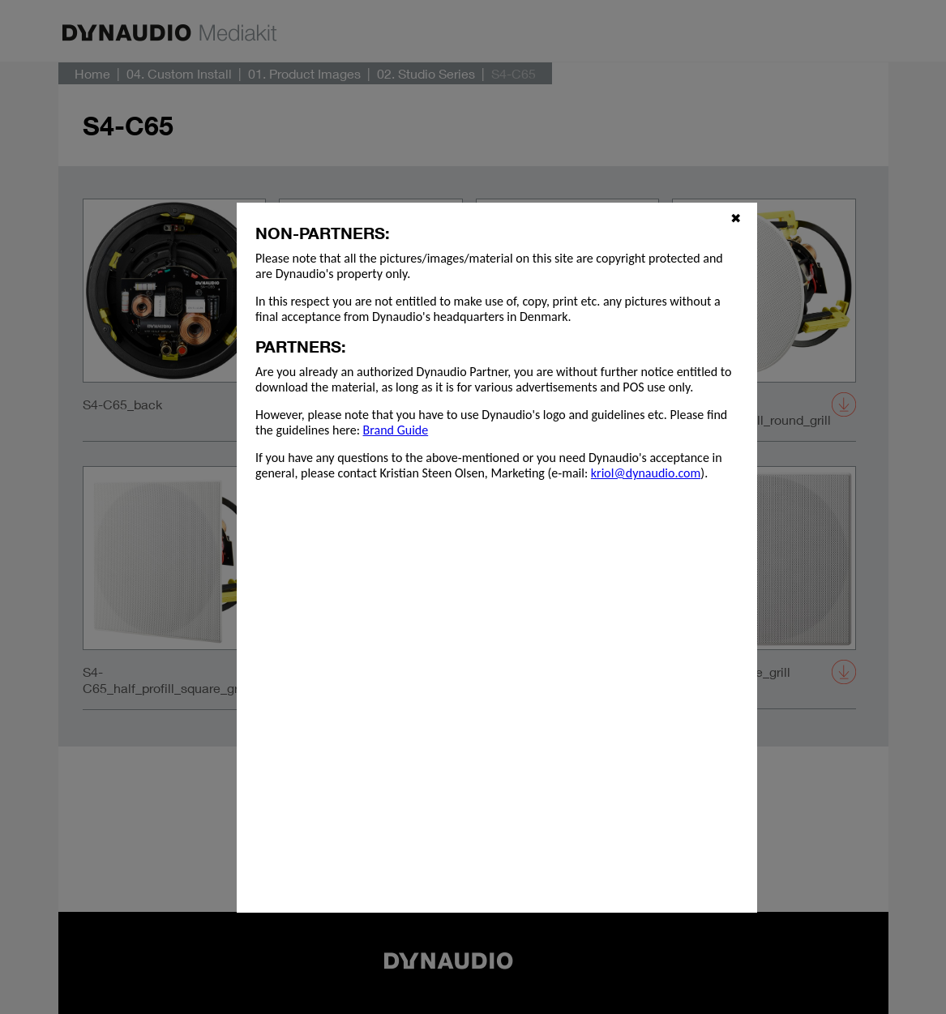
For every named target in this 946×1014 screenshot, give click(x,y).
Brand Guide (396, 430)
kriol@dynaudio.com (645, 473)
